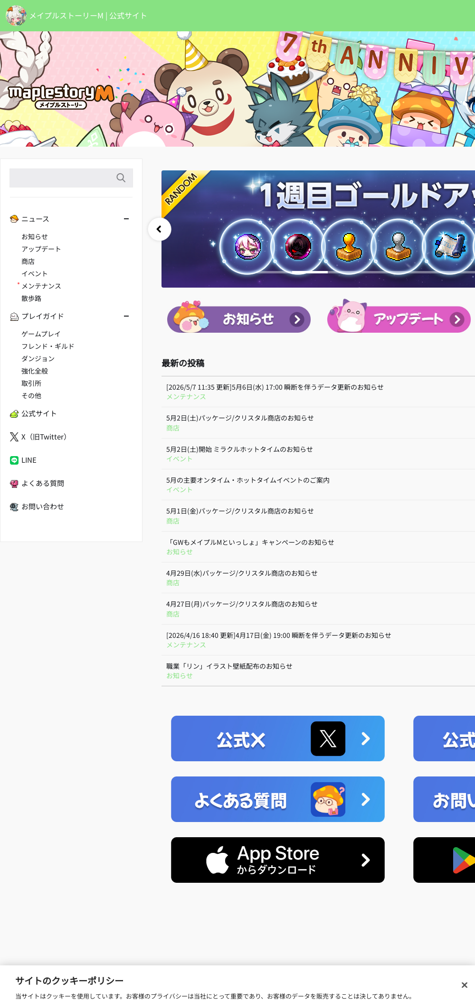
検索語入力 (120, 178)
